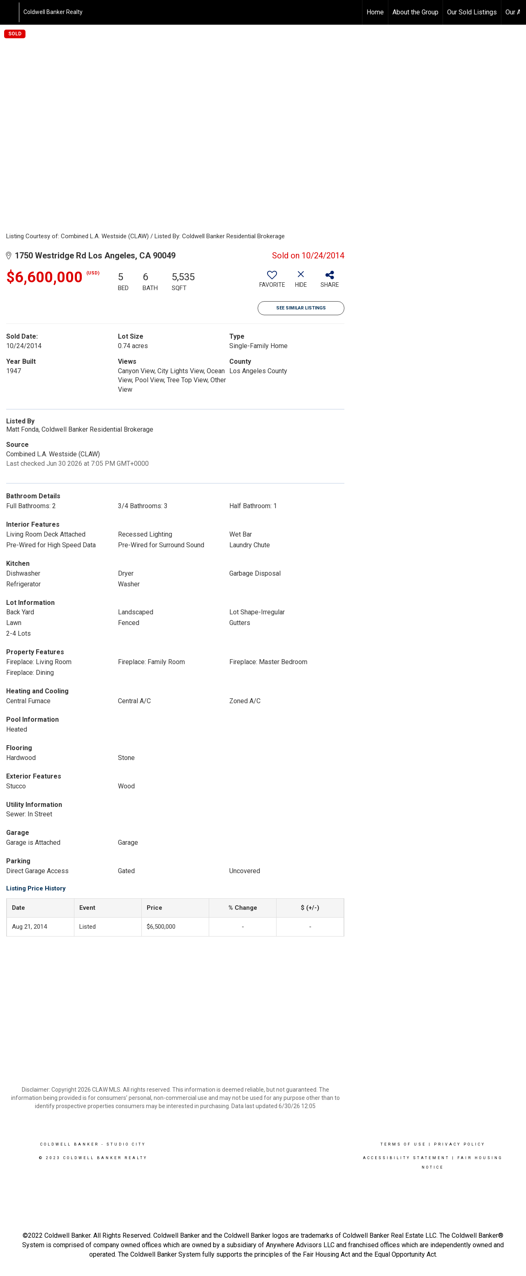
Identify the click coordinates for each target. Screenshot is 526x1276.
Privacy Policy (459, 1144)
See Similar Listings (301, 308)
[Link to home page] (10, 12)
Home (375, 12)
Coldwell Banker (69, 1144)
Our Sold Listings (472, 12)
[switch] (272, 282)
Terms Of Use (403, 1144)
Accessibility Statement (406, 1158)
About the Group (415, 12)
